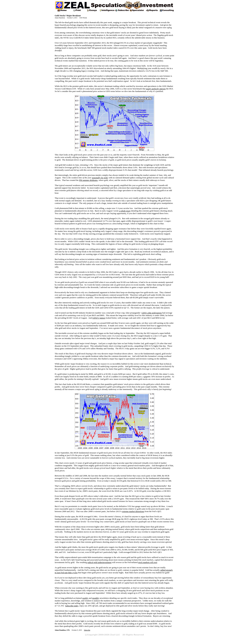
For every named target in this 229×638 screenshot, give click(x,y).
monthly (95, 598)
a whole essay (125, 211)
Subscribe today (71, 606)
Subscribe (87, 630)
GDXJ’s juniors (98, 318)
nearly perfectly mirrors (156, 88)
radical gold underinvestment (99, 562)
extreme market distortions (133, 511)
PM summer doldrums (88, 180)
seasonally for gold (100, 177)
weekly (85, 598)
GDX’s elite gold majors (152, 313)
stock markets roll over (147, 562)
